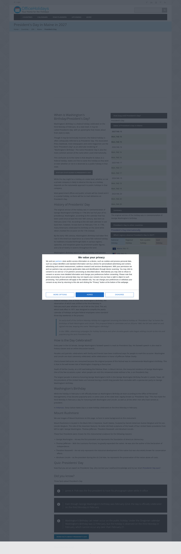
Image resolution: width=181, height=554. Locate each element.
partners (58, 261)
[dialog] (90, 277)
